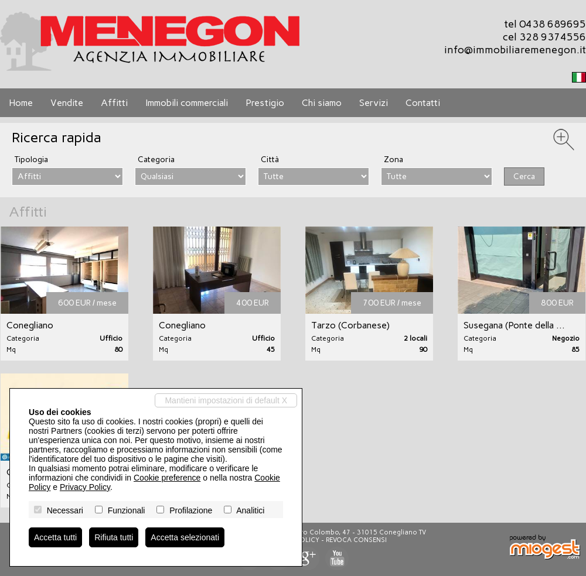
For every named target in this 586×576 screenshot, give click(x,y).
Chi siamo (322, 102)
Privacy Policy (85, 487)
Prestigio (265, 102)
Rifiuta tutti (113, 537)
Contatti (423, 102)
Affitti (114, 102)
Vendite (66, 102)
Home (21, 102)
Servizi (373, 102)
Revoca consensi (356, 540)
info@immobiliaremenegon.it (515, 49)
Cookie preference (167, 477)
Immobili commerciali (186, 102)
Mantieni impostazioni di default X (226, 400)
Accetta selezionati (185, 537)
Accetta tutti (55, 537)
